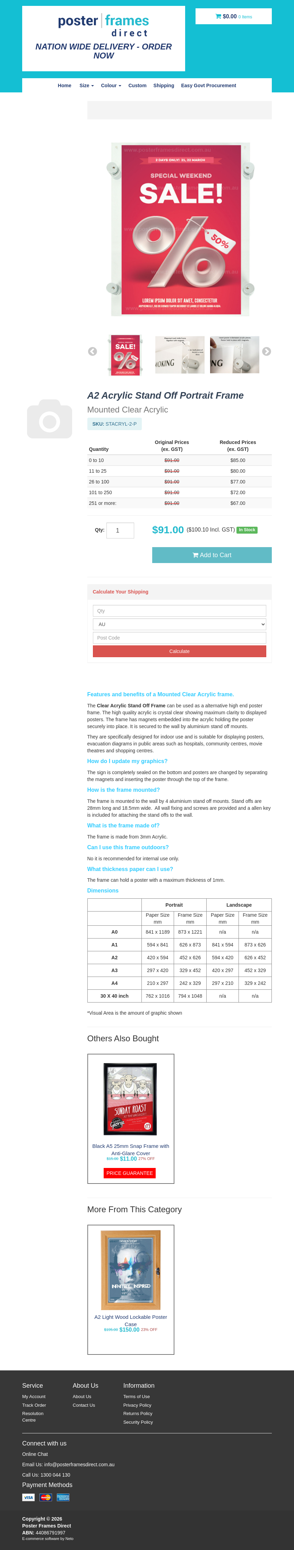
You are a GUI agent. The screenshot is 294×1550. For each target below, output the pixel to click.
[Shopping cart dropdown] (234, 16)
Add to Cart (211, 555)
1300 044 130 (55, 1475)
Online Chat (35, 1454)
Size (87, 85)
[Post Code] (180, 638)
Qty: (100, 530)
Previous (92, 351)
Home (64, 85)
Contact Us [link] (84, 1405)
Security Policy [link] (138, 1422)
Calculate (180, 651)
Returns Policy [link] (138, 1413)
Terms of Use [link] (136, 1396)
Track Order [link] (34, 1405)
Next (266, 351)
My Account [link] (33, 1396)
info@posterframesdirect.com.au (79, 1464)
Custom (137, 85)
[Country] (180, 624)
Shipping (164, 85)
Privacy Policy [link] (137, 1405)
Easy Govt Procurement (208, 85)
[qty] (120, 530)
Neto (70, 1539)
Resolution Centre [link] (32, 1417)
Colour (111, 85)
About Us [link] (82, 1396)
